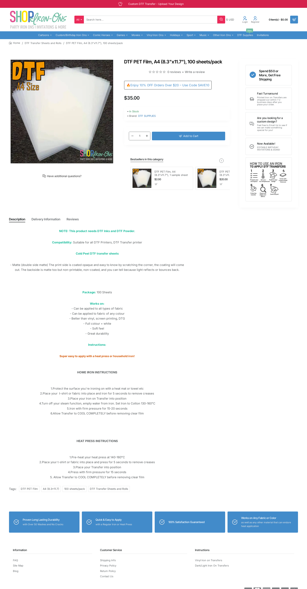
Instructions (202, 550)
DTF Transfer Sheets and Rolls (43, 43)
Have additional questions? (64, 176)
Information (20, 550)
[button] (188, 136)
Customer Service (111, 550)
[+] (147, 136)
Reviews (73, 219)
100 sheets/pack (74, 488)
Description (17, 219)
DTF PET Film (29, 488)
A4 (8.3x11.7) (51, 488)
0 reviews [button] (174, 72)
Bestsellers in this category (146, 159)
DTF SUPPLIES (147, 115)
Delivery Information (46, 219)
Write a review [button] (195, 72)
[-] (132, 136)
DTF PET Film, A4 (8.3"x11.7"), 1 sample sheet (171, 173)
